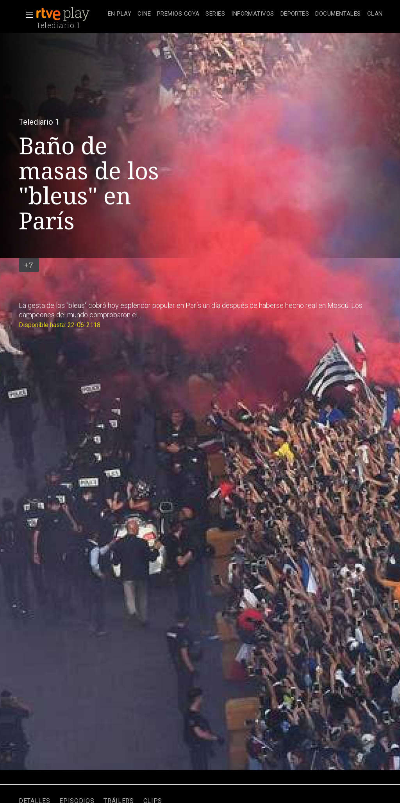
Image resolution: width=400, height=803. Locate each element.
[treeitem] (119, 14)
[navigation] (245, 14)
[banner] (70, 14)
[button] (27, 14)
